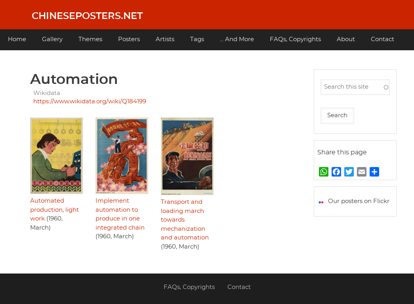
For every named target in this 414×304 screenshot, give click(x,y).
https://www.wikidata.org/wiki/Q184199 (89, 101)
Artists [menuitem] (165, 39)
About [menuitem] (346, 39)
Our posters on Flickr (358, 201)
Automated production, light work (54, 210)
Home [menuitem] (17, 39)
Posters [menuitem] (129, 39)
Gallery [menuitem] (52, 39)
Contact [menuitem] (382, 39)
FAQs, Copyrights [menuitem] (295, 39)
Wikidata (46, 93)
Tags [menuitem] (197, 39)
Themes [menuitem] (90, 39)
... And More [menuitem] (237, 39)
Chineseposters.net (87, 16)
